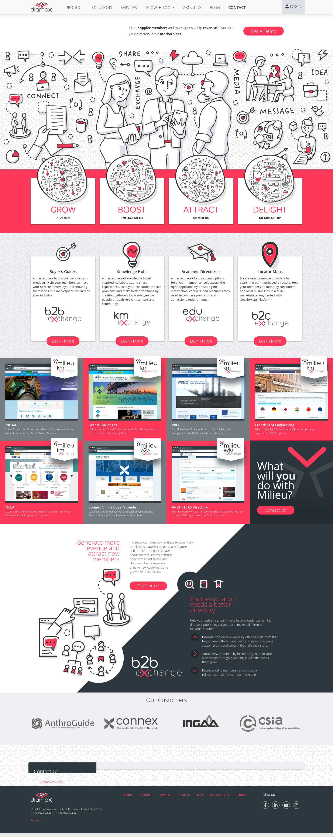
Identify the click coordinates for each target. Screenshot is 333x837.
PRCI (175, 425)
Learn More (63, 341)
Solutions (102, 7)
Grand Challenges (103, 425)
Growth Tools (160, 7)
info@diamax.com (51, 782)
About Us (192, 7)
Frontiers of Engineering (274, 425)
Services (129, 7)
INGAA (10, 425)
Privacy (35, 824)
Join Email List (219, 798)
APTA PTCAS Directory (190, 507)
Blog (215, 7)
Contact (237, 7)
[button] (74, 7)
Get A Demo (263, 31)
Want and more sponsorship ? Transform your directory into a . (181, 30)
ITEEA (9, 507)
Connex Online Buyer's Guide (112, 507)
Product (74, 7)
